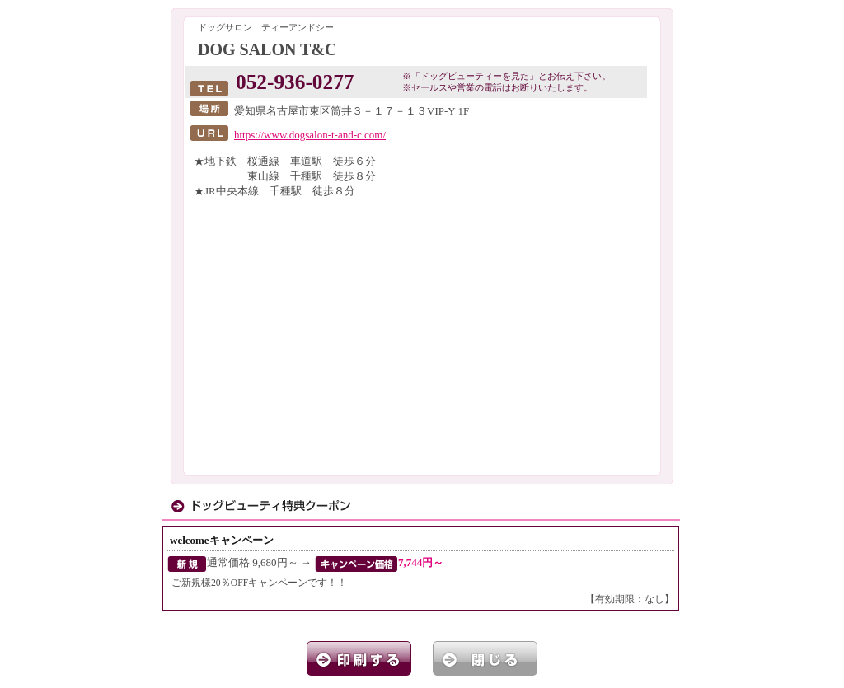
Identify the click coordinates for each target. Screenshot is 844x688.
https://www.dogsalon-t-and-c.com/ (310, 135)
